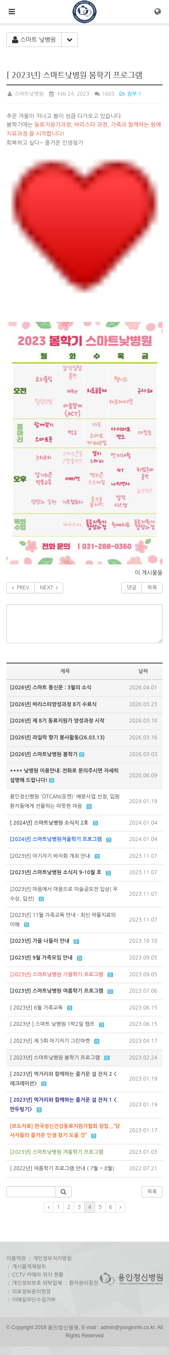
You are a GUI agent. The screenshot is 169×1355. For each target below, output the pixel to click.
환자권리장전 (83, 1283)
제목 (65, 671)
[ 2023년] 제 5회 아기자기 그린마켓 (50, 1041)
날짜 (143, 671)
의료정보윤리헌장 (31, 1291)
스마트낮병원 (24, 94)
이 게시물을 (149, 573)
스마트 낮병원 (34, 40)
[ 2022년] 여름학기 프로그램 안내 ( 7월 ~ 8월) (62, 1168)
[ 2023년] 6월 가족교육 (36, 1007)
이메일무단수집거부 (34, 1299)
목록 (152, 587)
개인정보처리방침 (52, 1258)
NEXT (49, 587)
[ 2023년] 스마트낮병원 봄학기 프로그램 (55, 1057)
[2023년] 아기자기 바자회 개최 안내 (50, 856)
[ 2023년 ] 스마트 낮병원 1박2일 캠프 (52, 1024)
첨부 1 (130, 94)
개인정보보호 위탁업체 (37, 1283)
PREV (20, 587)
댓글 (132, 587)
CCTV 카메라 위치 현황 (38, 1274)
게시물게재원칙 (29, 1266)
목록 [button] (152, 1191)
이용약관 (16, 1258)
